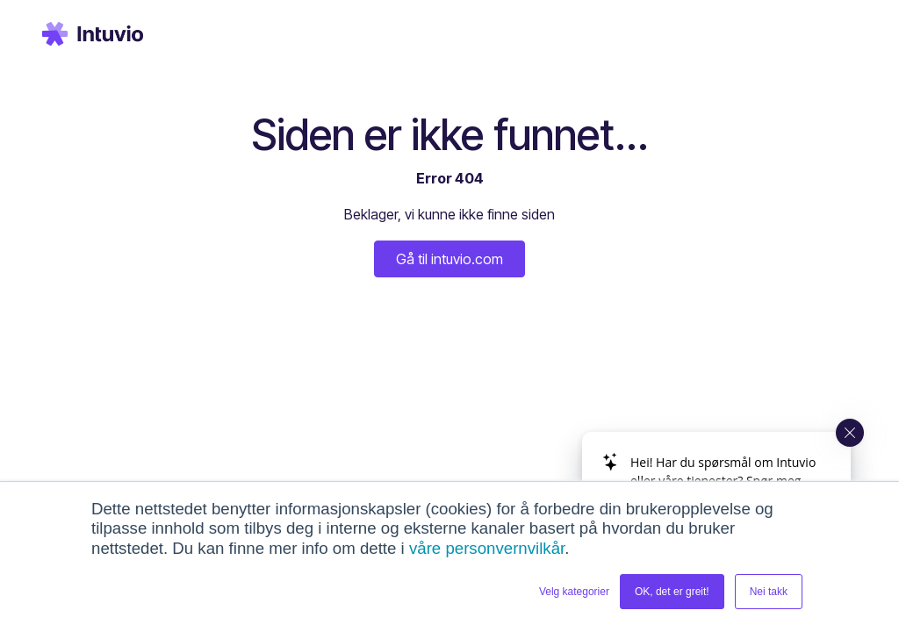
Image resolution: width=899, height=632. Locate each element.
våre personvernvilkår (487, 548)
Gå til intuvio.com (449, 259)
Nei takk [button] (769, 591)
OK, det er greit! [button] (672, 591)
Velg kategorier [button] (574, 591)
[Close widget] (850, 433)
